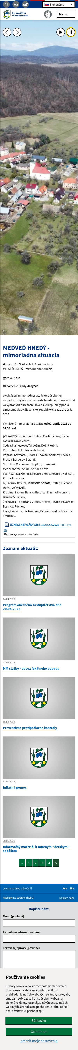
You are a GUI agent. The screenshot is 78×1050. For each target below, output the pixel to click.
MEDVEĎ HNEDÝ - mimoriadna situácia (27, 369)
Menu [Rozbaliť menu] (66, 14)
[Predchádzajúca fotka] (7, 32)
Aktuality (44, 364)
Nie (72, 888)
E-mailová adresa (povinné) (22, 932)
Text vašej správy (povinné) (21, 948)
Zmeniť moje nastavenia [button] (39, 1041)
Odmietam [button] (39, 1031)
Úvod (8, 364)
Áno (65, 888)
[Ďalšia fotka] (17, 32)
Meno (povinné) (13, 916)
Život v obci (25, 364)
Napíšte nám (66, 898)
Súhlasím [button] (39, 1020)
